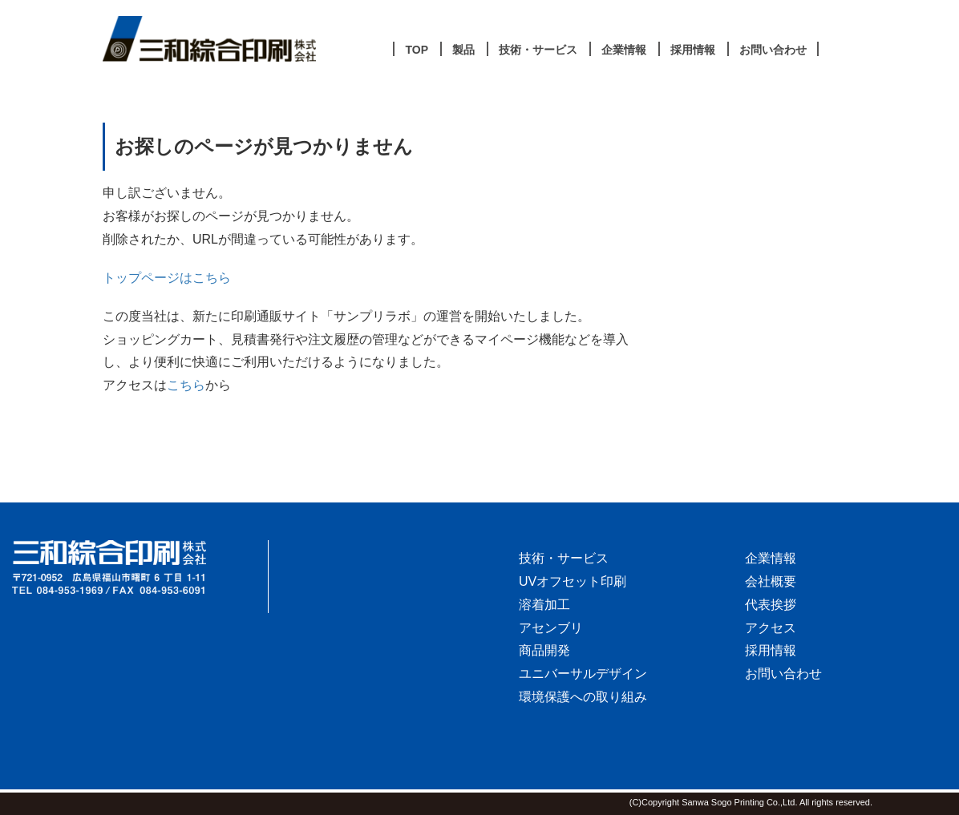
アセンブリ (551, 628)
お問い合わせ (783, 673)
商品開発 (544, 650)
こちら (186, 385)
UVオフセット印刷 (572, 581)
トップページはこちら (167, 277)
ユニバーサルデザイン (583, 673)
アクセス (770, 628)
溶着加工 (544, 604)
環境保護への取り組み (583, 697)
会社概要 (770, 581)
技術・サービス (564, 558)
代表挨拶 (770, 604)
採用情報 (770, 650)
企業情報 (770, 558)
